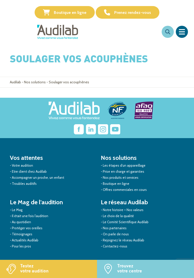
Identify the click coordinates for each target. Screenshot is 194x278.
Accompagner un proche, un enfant (38, 177)
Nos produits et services (120, 177)
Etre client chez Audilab (29, 171)
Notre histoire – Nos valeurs (123, 210)
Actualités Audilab (25, 240)
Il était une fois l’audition (30, 216)
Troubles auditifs (24, 184)
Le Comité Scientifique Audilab (126, 222)
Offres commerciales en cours (125, 190)
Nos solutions (35, 82)
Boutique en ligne (64, 12)
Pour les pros (21, 246)
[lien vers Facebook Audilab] (79, 129)
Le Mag (17, 210)
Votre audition (22, 165)
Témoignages (22, 234)
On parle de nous (116, 234)
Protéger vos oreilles (27, 228)
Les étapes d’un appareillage (124, 165)
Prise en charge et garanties (123, 171)
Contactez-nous (115, 246)
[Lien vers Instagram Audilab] (103, 129)
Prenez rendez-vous (127, 12)
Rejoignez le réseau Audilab (123, 240)
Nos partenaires (115, 228)
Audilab (15, 82)
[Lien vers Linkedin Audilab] (91, 129)
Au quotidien (21, 222)
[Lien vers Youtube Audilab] (115, 129)
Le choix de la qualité (118, 216)
